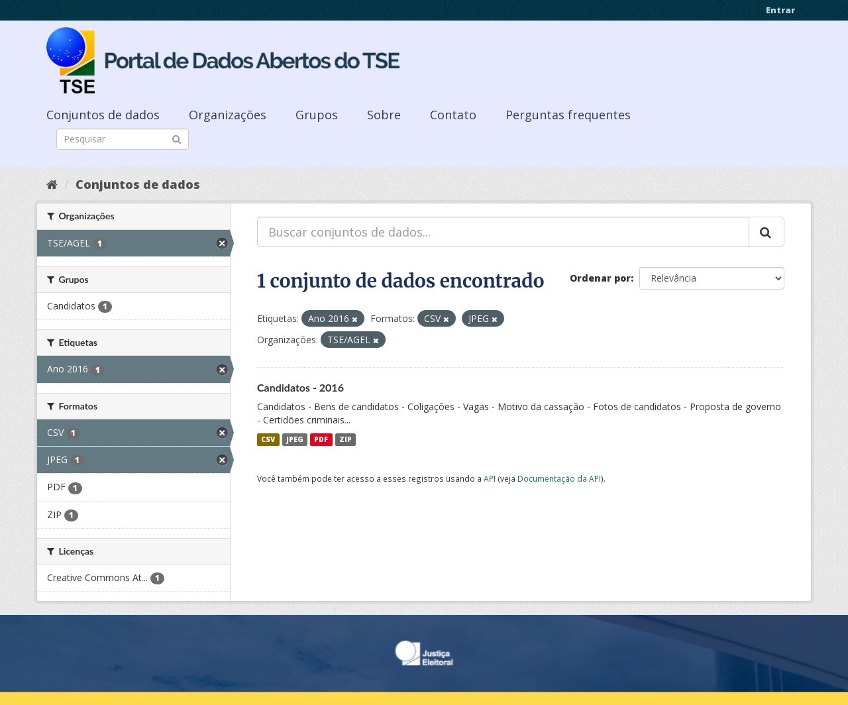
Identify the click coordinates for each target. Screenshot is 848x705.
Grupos (316, 115)
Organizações (227, 115)
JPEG (294, 439)
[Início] (52, 184)
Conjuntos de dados (103, 115)
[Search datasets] (122, 139)
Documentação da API (559, 478)
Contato (453, 115)
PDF (321, 439)
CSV (268, 439)
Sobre (384, 115)
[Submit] (176, 138)
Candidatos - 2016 (300, 387)
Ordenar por (600, 278)
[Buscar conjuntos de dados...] (503, 232)
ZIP (345, 439)
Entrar (780, 10)
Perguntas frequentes (568, 115)
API (490, 478)
